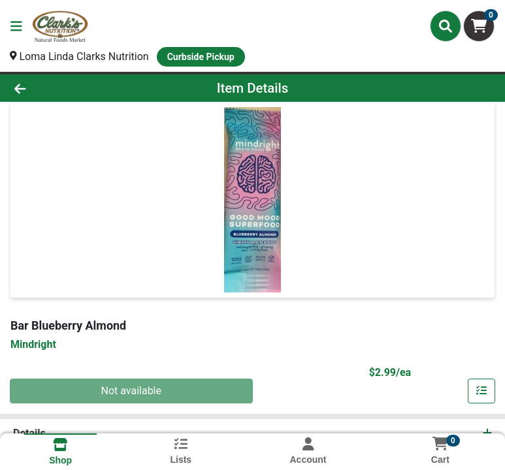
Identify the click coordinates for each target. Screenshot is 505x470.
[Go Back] (70, 88)
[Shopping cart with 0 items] (479, 26)
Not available (131, 390)
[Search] (445, 26)
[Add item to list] (481, 391)
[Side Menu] (16, 26)
